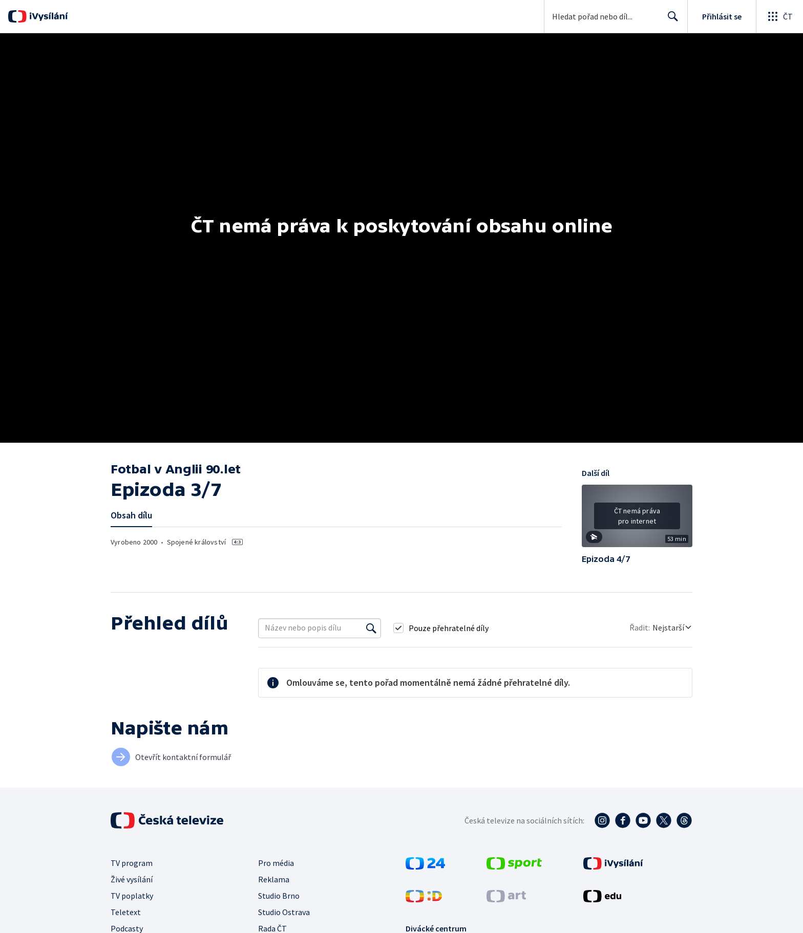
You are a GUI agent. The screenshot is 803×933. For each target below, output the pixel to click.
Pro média (276, 863)
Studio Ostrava (284, 912)
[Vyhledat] (371, 628)
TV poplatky (132, 896)
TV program (132, 863)
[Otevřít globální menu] (779, 16)
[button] (637, 519)
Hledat (670, 20)
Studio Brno (279, 896)
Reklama (273, 879)
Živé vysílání (132, 879)
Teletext (126, 912)
